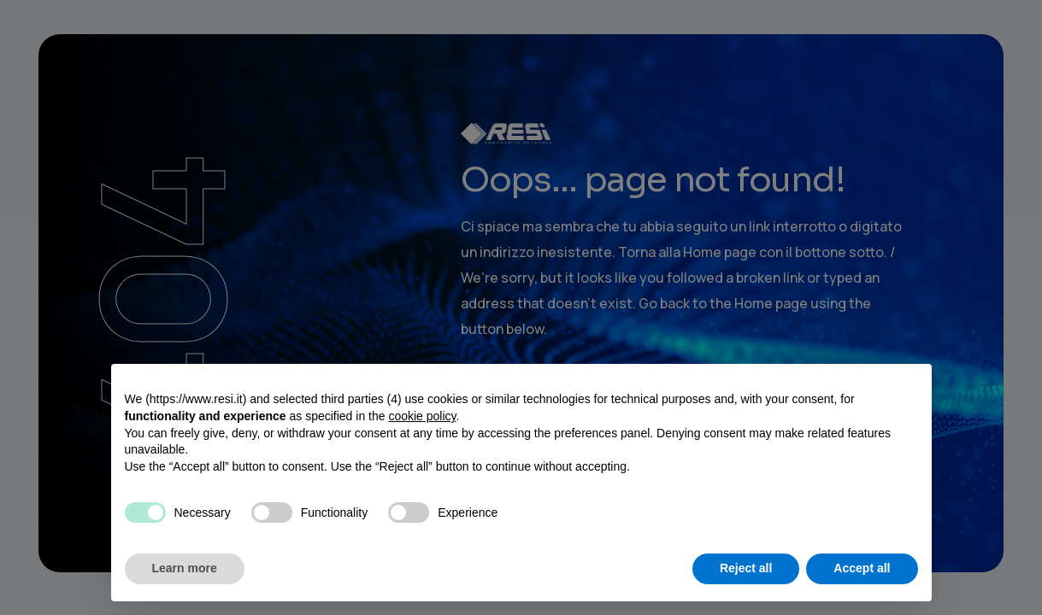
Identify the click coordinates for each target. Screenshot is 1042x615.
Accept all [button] (861, 568)
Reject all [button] (746, 568)
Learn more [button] (184, 568)
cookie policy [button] (422, 416)
